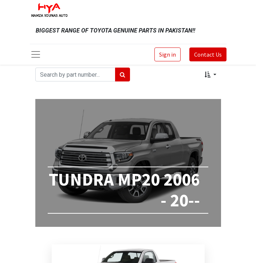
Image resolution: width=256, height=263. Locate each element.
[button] (210, 74)
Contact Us (208, 54)
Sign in (167, 54)
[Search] (122, 74)
